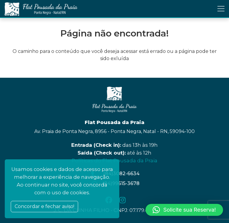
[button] (184, 210)
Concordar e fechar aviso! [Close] (44, 206)
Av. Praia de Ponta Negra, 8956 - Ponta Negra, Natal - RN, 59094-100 (114, 131)
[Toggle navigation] (221, 8)
